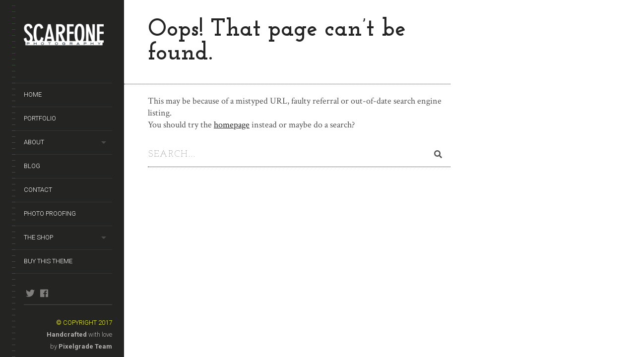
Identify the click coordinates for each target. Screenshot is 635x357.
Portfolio (40, 118)
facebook (44, 293)
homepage (232, 124)
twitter (30, 293)
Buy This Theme (48, 261)
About (34, 142)
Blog (32, 166)
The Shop (38, 237)
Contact (38, 189)
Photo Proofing (50, 213)
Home (33, 94)
